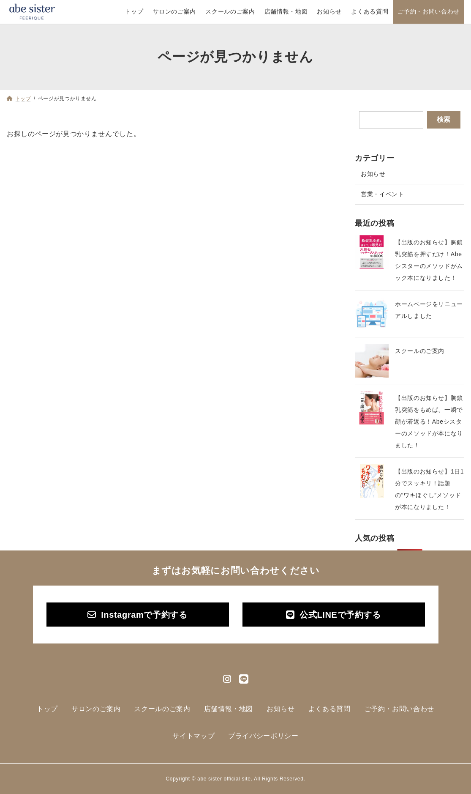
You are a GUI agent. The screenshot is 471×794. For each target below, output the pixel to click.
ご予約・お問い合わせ (399, 708)
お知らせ (373, 173)
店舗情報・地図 (228, 708)
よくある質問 (329, 708)
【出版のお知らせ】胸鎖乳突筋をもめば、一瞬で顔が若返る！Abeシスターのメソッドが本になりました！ (429, 421)
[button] (137, 614)
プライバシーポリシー (263, 735)
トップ (47, 708)
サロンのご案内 (95, 708)
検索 (443, 119)
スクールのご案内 (419, 351)
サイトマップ (193, 735)
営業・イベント (382, 194)
